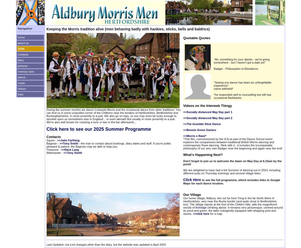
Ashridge (201, 207)
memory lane (26, 71)
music (21, 83)
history (22, 88)
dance (22, 77)
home (21, 37)
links (21, 94)
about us (23, 43)
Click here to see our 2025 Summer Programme (99, 129)
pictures (23, 65)
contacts (23, 54)
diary (21, 60)
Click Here (192, 180)
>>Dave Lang (70, 149)
